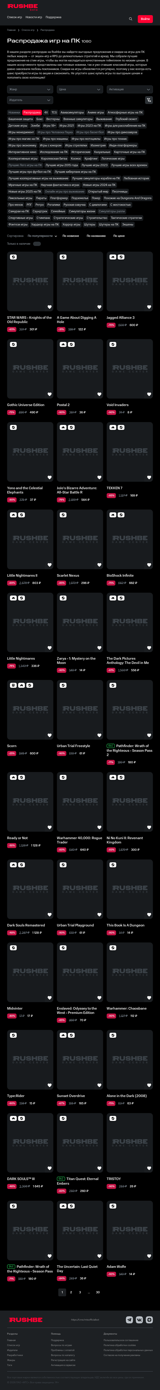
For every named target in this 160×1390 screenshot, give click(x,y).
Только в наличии (18, 244)
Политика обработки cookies (120, 1345)
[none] (130, 19)
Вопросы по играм (61, 1345)
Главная (11, 30)
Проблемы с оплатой (62, 1350)
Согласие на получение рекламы (122, 1355)
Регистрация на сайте (63, 1360)
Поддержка (57, 1340)
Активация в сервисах (63, 1365)
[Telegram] (129, 1319)
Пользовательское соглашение (121, 1340)
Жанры (11, 1360)
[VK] (139, 1319)
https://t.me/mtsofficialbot (85, 1320)
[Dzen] (149, 1319)
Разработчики (15, 1355)
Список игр (28, 30)
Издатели (12, 1350)
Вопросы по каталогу (63, 1355)
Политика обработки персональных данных (128, 1350)
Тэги (9, 1365)
